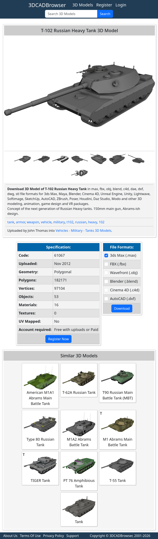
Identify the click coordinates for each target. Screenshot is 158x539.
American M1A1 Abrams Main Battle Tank (40, 385)
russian (80, 222)
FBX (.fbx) (118, 263)
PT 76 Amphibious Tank (78, 470)
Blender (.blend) (124, 281)
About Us (10, 535)
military (59, 222)
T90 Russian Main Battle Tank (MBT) (117, 382)
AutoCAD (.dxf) (122, 298)
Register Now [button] (58, 339)
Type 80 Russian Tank (40, 429)
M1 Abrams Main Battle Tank (117, 429)
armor (20, 222)
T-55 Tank (117, 468)
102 (101, 222)
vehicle (46, 222)
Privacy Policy (53, 535)
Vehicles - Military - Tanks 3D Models (83, 230)
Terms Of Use (30, 535)
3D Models (83, 5)
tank (10, 222)
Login (120, 5)
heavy (92, 222)
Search (105, 14)
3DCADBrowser (47, 4)
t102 (70, 222)
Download (122, 308)
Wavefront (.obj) (123, 272)
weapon (33, 222)
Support (72, 535)
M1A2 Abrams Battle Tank (78, 429)
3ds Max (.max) (123, 255)
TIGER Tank (40, 468)
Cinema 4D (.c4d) (124, 289)
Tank (78, 509)
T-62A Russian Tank (79, 380)
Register (104, 5)
